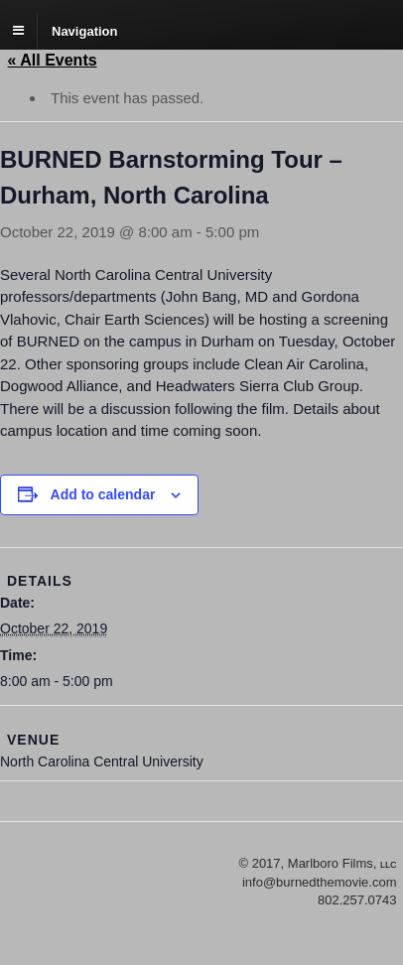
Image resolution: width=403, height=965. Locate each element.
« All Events (52, 60)
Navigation (84, 30)
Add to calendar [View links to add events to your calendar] (103, 494)
